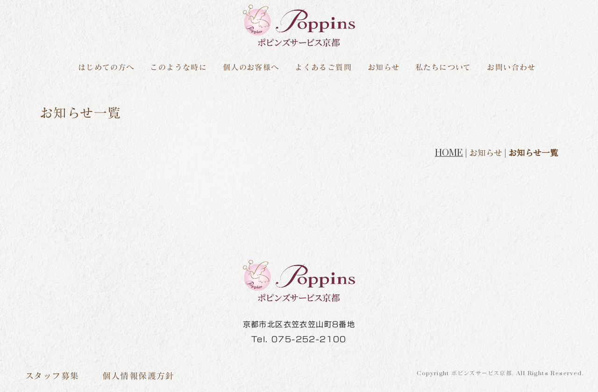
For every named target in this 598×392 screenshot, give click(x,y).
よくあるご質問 (323, 68)
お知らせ (384, 68)
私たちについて (443, 68)
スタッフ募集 (52, 376)
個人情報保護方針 (138, 376)
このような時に (178, 68)
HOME (449, 153)
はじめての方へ (106, 68)
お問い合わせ (511, 68)
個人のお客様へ (251, 68)
